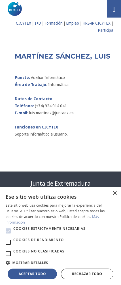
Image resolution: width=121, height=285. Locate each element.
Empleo (72, 23)
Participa (105, 30)
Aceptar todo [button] (32, 273)
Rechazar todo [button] (87, 273)
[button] (8, 231)
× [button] (114, 193)
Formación (54, 23)
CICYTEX (23, 23)
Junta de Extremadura (60, 183)
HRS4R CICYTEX (97, 23)
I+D (38, 23)
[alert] (60, 236)
